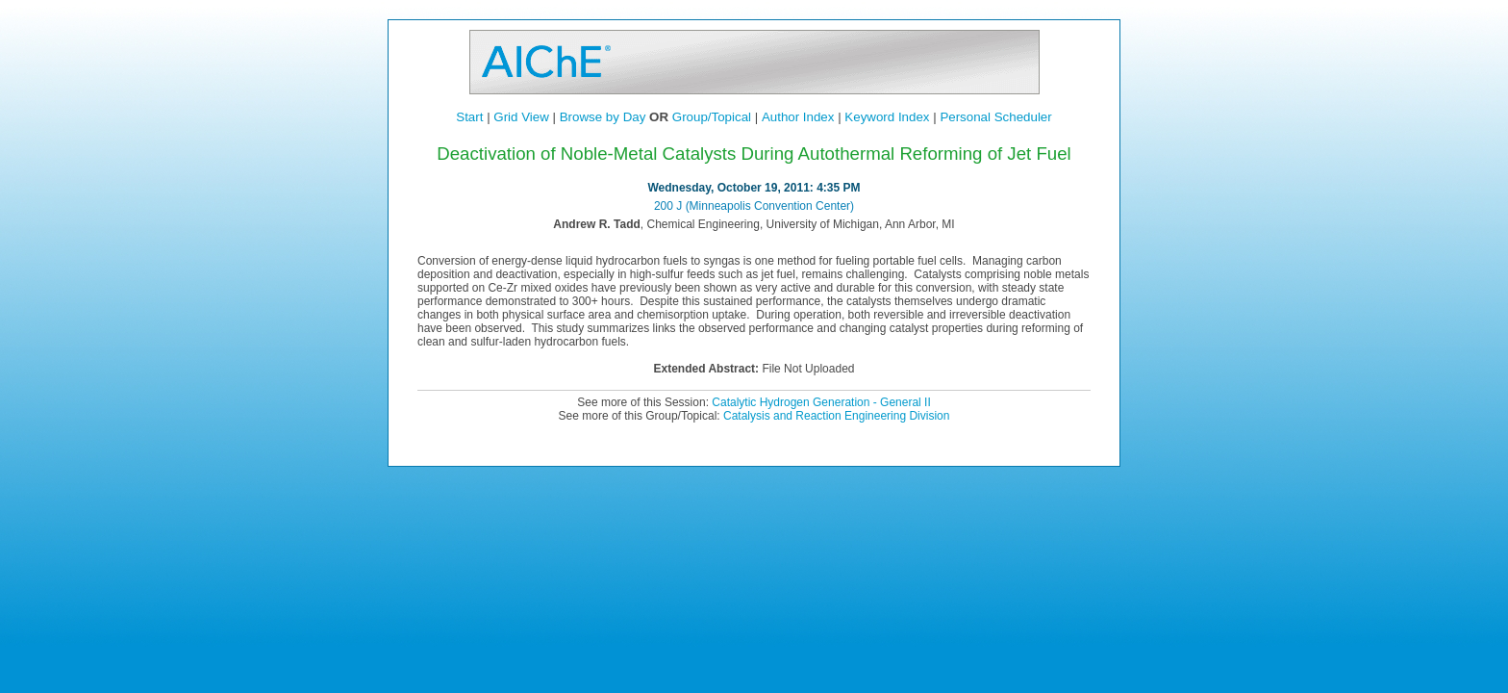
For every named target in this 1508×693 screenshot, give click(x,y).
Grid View (521, 117)
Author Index (798, 117)
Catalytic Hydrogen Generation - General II (821, 402)
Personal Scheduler (995, 117)
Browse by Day (603, 117)
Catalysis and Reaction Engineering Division (836, 416)
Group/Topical (711, 117)
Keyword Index (886, 117)
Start (469, 117)
